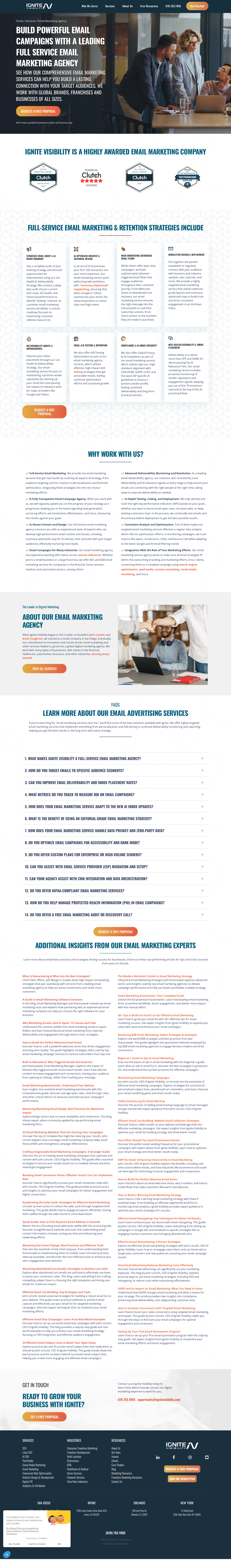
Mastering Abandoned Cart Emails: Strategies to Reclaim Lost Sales (65, 1269)
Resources (118, 1441)
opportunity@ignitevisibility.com (159, 1400)
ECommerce (73, 1462)
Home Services (74, 1474)
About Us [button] (127, 6)
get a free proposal (45, 1417)
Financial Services (76, 1478)
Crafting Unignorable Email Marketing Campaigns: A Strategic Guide (66, 1152)
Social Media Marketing (34, 1466)
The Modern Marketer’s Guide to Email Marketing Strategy (155, 977)
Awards (115, 1457)
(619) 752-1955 (115, 1533)
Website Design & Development (38, 1478)
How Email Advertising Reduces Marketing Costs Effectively (155, 1266)
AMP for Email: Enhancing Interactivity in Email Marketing (155, 1161)
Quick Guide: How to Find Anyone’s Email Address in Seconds (61, 1223)
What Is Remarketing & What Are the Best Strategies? (56, 977)
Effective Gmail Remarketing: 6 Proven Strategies (149, 1243)
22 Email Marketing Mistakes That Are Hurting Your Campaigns (62, 1133)
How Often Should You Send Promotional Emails (149, 1141)
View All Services (44, 669)
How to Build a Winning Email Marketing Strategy (149, 1196)
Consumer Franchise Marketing (82, 1449)
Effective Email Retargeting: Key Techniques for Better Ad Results (159, 1219)
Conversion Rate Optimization (36, 1474)
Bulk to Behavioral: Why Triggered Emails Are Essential (57, 1063)
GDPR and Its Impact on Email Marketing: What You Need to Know (160, 1289)
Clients (114, 1462)
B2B (69, 1466)
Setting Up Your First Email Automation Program (149, 1332)
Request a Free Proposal (38, 111)
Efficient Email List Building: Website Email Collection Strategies (158, 1121)
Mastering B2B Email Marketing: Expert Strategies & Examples (157, 1036)
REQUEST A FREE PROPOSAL (182, 1470)
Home (19, 21)
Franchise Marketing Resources (126, 1478)
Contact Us (116, 1482)
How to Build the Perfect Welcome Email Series (52, 1043)
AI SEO (25, 1457)
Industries (74, 1441)
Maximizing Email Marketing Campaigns (144, 1078)
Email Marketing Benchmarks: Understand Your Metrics (58, 1086)
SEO (24, 1449)
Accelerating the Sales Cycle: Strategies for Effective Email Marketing (66, 1203)
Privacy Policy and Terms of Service (115, 1544)
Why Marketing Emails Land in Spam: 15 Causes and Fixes (59, 1024)
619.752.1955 (173, 6)
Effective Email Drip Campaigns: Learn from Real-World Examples (63, 1320)
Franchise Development (78, 1453)
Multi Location (74, 1457)
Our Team (116, 1453)
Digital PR (27, 1482)
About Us (115, 1449)
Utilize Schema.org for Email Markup (141, 1102)
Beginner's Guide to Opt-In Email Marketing (146, 1059)
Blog (113, 1470)
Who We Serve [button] (90, 6)
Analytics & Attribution (33, 1487)
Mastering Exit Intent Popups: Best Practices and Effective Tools (62, 1246)
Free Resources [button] (149, 6)
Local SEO (27, 1453)
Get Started (197, 6)
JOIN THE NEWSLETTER (182, 1480)
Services (31, 21)
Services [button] (110, 6)
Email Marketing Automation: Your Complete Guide (151, 996)
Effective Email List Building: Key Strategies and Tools (56, 1293)
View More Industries (77, 1482)
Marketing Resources (121, 1474)
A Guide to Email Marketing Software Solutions (52, 1000)
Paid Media (27, 1462)
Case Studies (117, 1466)
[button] (115, 758)
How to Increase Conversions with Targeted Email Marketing (156, 1309)
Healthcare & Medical (77, 1470)
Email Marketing (30, 1470)
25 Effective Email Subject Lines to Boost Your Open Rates (59, 1343)
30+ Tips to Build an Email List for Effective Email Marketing (156, 1016)
